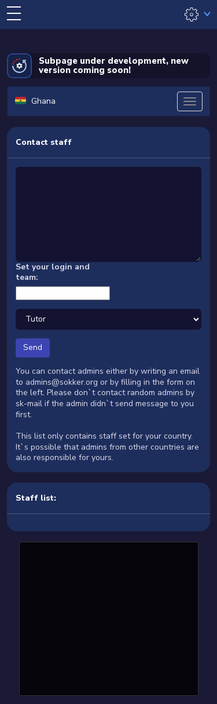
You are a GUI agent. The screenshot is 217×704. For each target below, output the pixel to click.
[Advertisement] (109, 617)
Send (32, 347)
